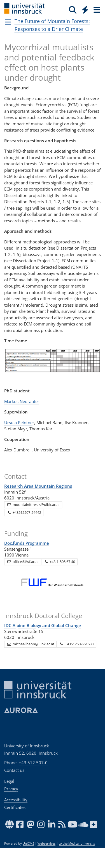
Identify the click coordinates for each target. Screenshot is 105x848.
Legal (9, 781)
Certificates (14, 807)
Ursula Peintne (18, 422)
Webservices (46, 843)
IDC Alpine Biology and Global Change (42, 625)
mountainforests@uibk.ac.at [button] (33, 504)
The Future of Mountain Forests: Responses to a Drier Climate (52, 25)
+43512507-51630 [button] (76, 643)
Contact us (14, 770)
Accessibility (15, 799)
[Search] (72, 9)
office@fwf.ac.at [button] (23, 561)
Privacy (11, 789)
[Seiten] (96, 9)
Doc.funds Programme (26, 543)
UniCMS (28, 843)
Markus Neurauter (21, 401)
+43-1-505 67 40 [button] (59, 561)
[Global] (83, 8)
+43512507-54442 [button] (24, 512)
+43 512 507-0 (33, 762)
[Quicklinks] (85, 9)
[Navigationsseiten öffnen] (8, 22)
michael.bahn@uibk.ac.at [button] (30, 643)
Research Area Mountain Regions (38, 486)
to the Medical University (77, 843)
